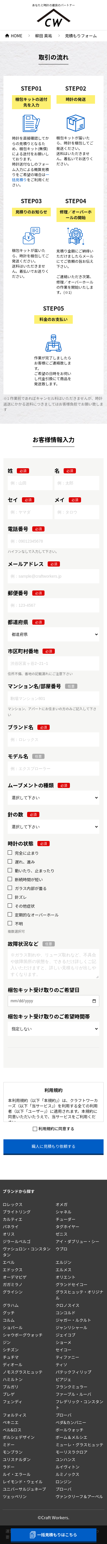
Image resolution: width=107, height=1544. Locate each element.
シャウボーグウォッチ (23, 1335)
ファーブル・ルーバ (73, 1394)
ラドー (9, 1467)
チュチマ (11, 1357)
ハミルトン (13, 1379)
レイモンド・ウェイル (23, 1481)
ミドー (9, 1444)
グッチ (9, 1312)
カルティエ (12, 1219)
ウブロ (62, 1249)
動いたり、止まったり (34, 870)
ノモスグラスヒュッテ (23, 1372)
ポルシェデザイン (19, 1437)
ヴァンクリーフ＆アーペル (79, 1496)
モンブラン (13, 1452)
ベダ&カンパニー (71, 1422)
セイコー (64, 1349)
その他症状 (25, 906)
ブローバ (64, 1415)
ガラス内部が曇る (31, 888)
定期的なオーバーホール (37, 915)
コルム (9, 1320)
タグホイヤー (68, 1226)
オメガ (62, 1204)
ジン (7, 1342)
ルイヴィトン (68, 1467)
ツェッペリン (15, 1496)
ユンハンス (66, 1459)
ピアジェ (63, 1379)
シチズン (11, 1349)
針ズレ (21, 897)
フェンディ (12, 1401)
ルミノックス (67, 1474)
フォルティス (14, 1415)
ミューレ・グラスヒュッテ (80, 1444)
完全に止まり (27, 853)
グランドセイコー (72, 1284)
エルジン (64, 1262)
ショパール (13, 1327)
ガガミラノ (13, 1284)
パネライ (11, 1226)
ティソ (61, 1364)
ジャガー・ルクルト (73, 1320)
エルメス (64, 1269)
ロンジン (64, 1481)
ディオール (12, 1364)
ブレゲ (9, 1394)
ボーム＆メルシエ (72, 1437)
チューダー (66, 1219)
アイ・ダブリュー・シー (77, 1241)
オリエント (66, 1277)
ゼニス (62, 1234)
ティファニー (67, 1357)
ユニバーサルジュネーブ (24, 1489)
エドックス (13, 1269)
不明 (19, 923)
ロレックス (13, 1204)
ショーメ (63, 1342)
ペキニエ (11, 1422)
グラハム (11, 1305)
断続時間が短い (29, 879)
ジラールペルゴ (17, 1241)
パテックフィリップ (74, 1372)
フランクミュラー (72, 1387)
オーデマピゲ (15, 1277)
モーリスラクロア (72, 1452)
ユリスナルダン (17, 1459)
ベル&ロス (12, 1430)
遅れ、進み (25, 862)
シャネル (64, 1212)
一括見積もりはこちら (53, 1534)
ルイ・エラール (17, 1474)
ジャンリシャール (71, 1327)
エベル (9, 1262)
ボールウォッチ (70, 1430)
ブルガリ (11, 1387)
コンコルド (66, 1312)
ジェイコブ (66, 1335)
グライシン (13, 1292)
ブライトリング (17, 1212)
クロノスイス (68, 1305)
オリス (9, 1234)
